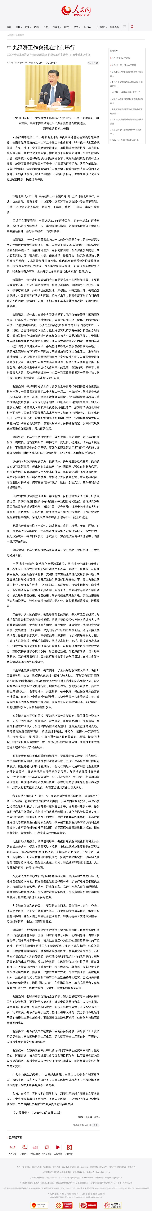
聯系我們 (131, 1167)
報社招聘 (47, 1167)
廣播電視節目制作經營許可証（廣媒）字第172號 (111, 1183)
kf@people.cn (51, 1178)
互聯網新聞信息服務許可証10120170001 (37, 1183)
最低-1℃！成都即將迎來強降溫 (125, 140)
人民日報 (12, 1148)
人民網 (10, 35)
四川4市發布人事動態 (121, 58)
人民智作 (69, 1148)
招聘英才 (56, 1167)
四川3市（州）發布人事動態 (124, 65)
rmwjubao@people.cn (113, 1178)
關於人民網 (37, 1167)
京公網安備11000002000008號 (136, 1188)
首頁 (9, 27)
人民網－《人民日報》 (47, 62)
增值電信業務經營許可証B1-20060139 (72, 1183)
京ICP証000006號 (115, 1188)
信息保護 (122, 1167)
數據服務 (94, 1167)
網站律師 (113, 1167)
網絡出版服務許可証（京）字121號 (92, 1188)
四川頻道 (20, 35)
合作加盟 (75, 1167)
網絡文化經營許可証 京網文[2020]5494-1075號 (55, 1188)
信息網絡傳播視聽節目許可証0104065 (19, 1188)
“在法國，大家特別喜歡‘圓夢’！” (126, 92)
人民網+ (24, 1148)
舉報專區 (114, 27)
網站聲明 (103, 1167)
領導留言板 (46, 1148)
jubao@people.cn (103, 1172)
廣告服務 (66, 1167)
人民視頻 (58, 1148)
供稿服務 (84, 1167)
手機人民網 (35, 1148)
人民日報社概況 (23, 1167)
